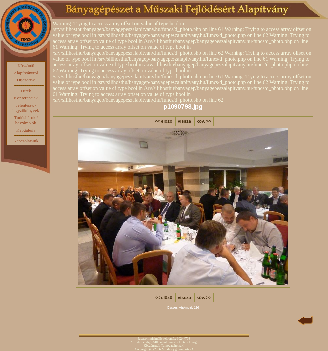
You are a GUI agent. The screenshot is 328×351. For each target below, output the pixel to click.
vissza (184, 121)
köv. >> (203, 121)
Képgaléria (25, 130)
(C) (151, 349)
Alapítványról (26, 72)
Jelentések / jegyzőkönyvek (25, 108)
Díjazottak (26, 80)
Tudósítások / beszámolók (26, 120)
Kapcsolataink (25, 140)
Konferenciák (26, 98)
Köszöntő (25, 65)
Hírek (26, 90)
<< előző (163, 121)
